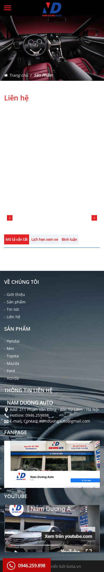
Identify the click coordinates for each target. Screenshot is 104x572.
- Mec (9, 348)
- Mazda (11, 363)
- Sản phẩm (15, 301)
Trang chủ (18, 75)
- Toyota (11, 356)
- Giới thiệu (14, 294)
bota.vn (74, 566)
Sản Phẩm (43, 75)
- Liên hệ (12, 316)
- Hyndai (12, 341)
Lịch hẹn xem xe (44, 239)
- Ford (9, 370)
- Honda (11, 378)
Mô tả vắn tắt (17, 239)
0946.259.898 (31, 566)
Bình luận (69, 239)
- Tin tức (11, 309)
